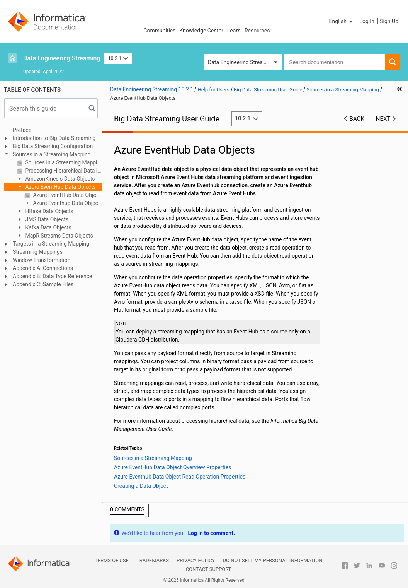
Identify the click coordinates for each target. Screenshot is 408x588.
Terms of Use (112, 560)
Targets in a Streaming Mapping (51, 244)
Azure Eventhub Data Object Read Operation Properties (62, 203)
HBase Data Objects (48, 211)
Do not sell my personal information (272, 560)
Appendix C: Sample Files (43, 284)
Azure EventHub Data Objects (60, 187)
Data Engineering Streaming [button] (241, 62)
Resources (257, 30)
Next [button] (383, 118)
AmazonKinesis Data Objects (59, 179)
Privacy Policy (196, 560)
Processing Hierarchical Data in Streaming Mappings (63, 171)
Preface (22, 130)
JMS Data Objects (46, 219)
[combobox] (334, 62)
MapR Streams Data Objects (58, 235)
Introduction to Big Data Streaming (54, 138)
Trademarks (152, 560)
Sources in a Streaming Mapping (52, 154)
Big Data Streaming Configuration (53, 146)
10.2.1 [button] (118, 58)
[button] (341, 21)
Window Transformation (41, 260)
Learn (234, 30)
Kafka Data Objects (47, 227)
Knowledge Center (201, 30)
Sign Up (389, 21)
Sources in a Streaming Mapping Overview (63, 162)
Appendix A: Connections (43, 268)
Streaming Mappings (38, 252)
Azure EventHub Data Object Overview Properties (67, 195)
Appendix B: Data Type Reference (52, 276)
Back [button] (357, 118)
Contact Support (208, 569)
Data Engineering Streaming (61, 58)
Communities (159, 30)
